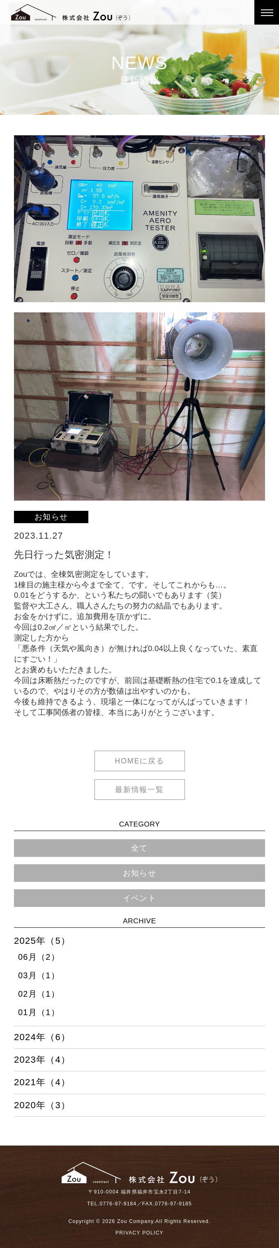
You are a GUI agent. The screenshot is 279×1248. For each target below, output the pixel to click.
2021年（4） (42, 1082)
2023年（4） (42, 1060)
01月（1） (39, 1012)
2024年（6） (42, 1037)
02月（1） (39, 993)
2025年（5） (42, 941)
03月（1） (39, 975)
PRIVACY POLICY (139, 1233)
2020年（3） (42, 1105)
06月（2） (39, 956)
